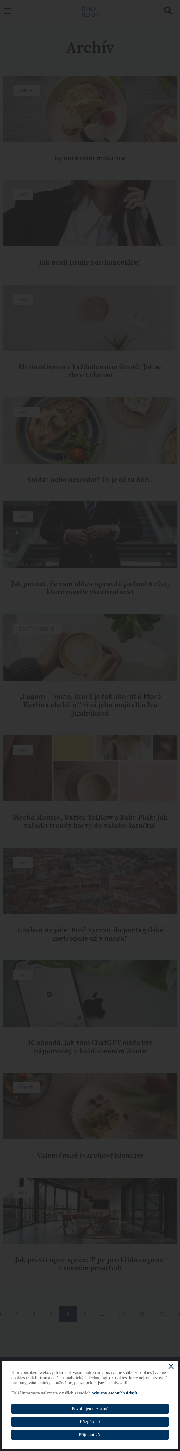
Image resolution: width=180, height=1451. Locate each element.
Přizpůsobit (90, 1421)
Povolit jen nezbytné (90, 1408)
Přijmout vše (90, 1434)
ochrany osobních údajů (114, 1393)
